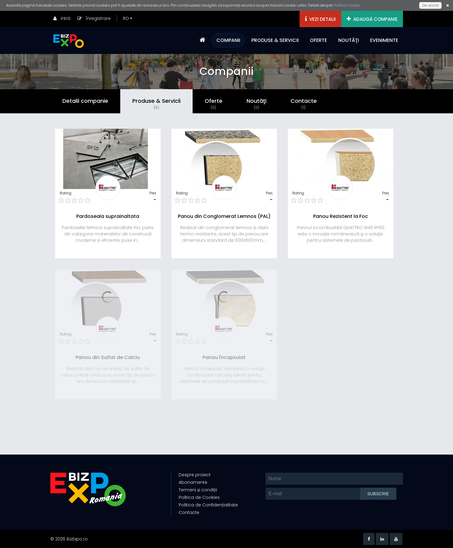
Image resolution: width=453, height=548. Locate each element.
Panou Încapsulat (224, 357)
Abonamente (193, 482)
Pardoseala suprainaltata (107, 216)
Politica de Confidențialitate (208, 505)
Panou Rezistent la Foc (340, 216)
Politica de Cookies (199, 497)
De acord (430, 5)
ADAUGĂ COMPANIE (372, 19)
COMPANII (228, 40)
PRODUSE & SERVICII (275, 40)
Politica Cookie (347, 5)
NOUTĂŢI (348, 40)
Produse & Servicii (156, 103)
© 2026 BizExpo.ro (69, 539)
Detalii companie (85, 101)
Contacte (304, 103)
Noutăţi (256, 103)
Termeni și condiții (198, 490)
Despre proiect (195, 475)
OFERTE (318, 40)
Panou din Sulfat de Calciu (108, 357)
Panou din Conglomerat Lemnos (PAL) (224, 216)
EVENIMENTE (384, 40)
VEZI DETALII (320, 19)
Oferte (213, 103)
